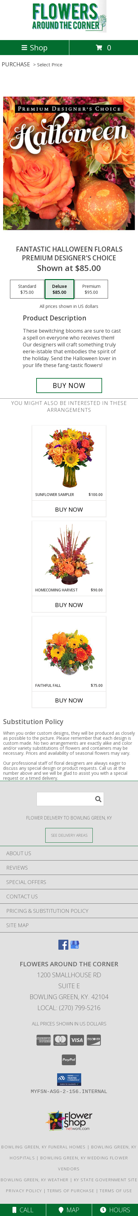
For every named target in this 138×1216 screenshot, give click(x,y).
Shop (34, 47)
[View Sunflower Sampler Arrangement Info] (69, 459)
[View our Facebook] (63, 947)
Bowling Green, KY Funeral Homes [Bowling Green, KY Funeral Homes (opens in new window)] (43, 1147)
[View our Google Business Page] (75, 947)
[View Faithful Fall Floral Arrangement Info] (69, 650)
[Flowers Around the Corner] (69, 31)
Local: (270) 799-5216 (69, 1008)
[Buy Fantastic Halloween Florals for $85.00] (69, 385)
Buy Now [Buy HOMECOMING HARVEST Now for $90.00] (69, 605)
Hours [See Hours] (115, 1210)
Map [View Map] (69, 1210)
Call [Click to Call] (22, 1210)
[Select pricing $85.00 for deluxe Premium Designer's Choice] (59, 289)
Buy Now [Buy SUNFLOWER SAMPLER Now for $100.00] (69, 509)
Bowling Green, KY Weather (35, 1180)
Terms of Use (116, 1190)
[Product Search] (70, 799)
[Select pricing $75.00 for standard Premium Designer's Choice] (27, 289)
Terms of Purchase (70, 1190)
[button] (69, 1079)
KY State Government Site (105, 1180)
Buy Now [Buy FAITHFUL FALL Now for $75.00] (69, 700)
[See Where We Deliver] (69, 835)
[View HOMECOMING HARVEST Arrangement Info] (69, 554)
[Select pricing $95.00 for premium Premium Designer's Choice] (91, 289)
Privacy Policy (24, 1190)
